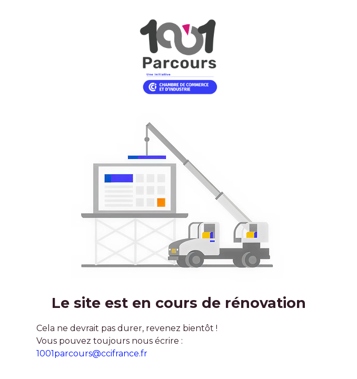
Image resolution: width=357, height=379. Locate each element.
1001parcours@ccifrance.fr (91, 353)
